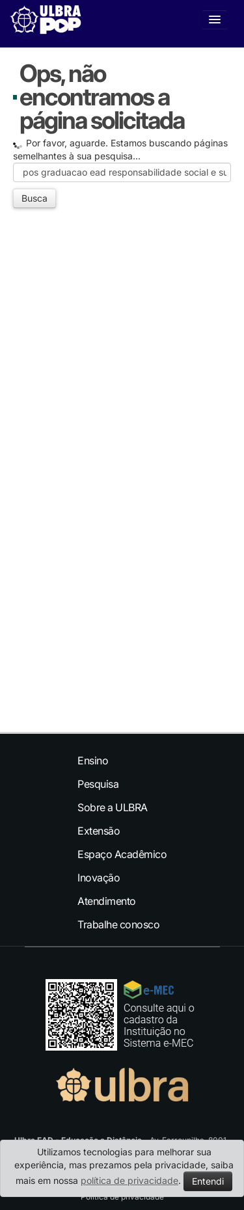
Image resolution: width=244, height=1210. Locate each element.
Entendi (208, 1181)
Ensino (92, 760)
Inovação (98, 877)
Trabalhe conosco (118, 924)
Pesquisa (97, 783)
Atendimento (106, 901)
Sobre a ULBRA (112, 807)
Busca (34, 198)
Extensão (98, 830)
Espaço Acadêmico (122, 854)
